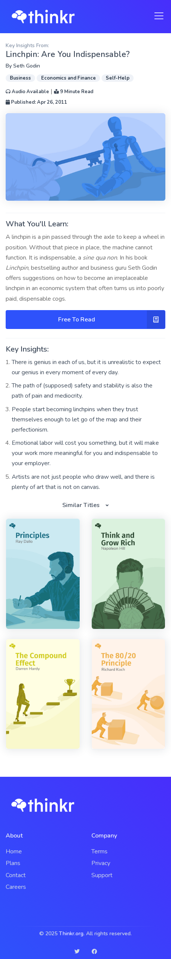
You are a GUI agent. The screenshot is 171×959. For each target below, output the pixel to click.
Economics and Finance (68, 78)
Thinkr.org (71, 933)
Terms (99, 851)
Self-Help (117, 78)
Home (14, 851)
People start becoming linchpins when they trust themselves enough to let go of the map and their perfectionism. (77, 419)
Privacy (100, 863)
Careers (16, 887)
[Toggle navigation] (156, 15)
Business (20, 78)
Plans (13, 863)
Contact (16, 875)
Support (101, 875)
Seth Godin (26, 65)
